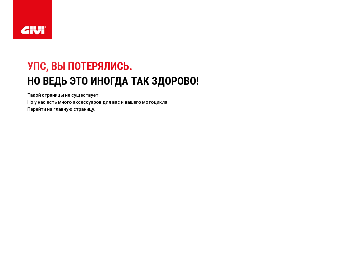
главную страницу (73, 109)
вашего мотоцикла (146, 102)
